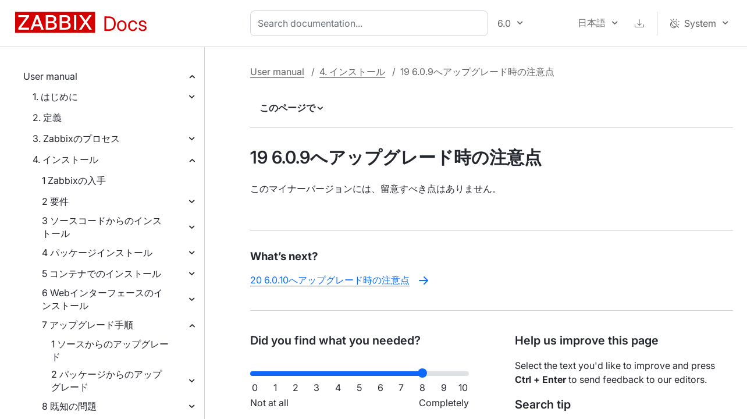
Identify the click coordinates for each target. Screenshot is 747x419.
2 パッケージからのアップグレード (106, 380)
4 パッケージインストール (97, 252)
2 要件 (55, 201)
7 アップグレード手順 (87, 325)
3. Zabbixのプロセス (76, 138)
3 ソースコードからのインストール (102, 227)
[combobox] (371, 23)
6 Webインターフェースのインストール (102, 299)
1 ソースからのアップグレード (110, 350)
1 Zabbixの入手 (74, 180)
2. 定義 (47, 117)
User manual (50, 76)
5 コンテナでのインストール (101, 273)
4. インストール (65, 159)
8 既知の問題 (69, 406)
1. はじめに (55, 96)
